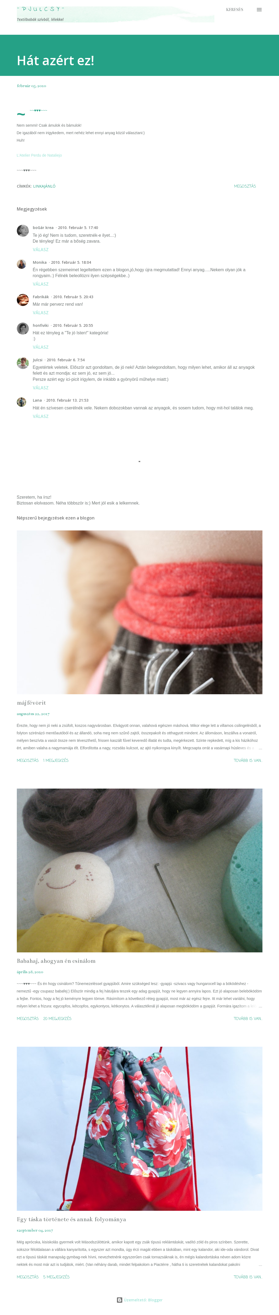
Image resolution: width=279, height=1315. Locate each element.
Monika (40, 262)
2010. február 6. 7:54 (66, 359)
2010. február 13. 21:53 (67, 400)
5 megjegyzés (56, 1277)
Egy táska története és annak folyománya (71, 1219)
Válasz (41, 250)
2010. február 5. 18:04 (71, 262)
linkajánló (44, 186)
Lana (37, 400)
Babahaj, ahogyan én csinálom (56, 960)
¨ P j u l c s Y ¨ (40, 9)
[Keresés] (234, 9)
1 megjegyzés (56, 761)
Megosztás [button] (245, 186)
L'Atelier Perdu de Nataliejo (39, 155)
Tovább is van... (248, 761)
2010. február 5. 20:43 (73, 296)
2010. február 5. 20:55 (73, 325)
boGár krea (43, 227)
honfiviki (41, 325)
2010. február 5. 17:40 (78, 227)
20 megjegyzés (57, 1019)
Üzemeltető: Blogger (139, 1299)
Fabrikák (41, 296)
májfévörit (31, 702)
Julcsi (37, 359)
